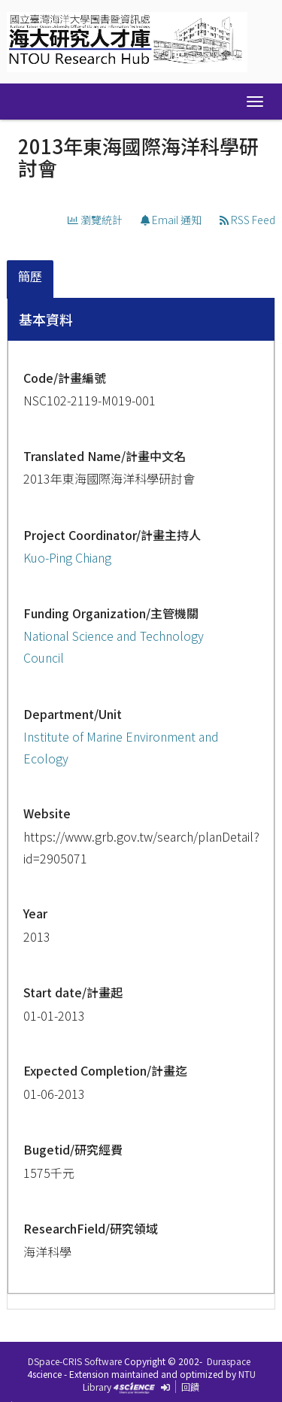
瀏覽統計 (95, 219)
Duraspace (228, 1361)
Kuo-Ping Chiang (67, 557)
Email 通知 (171, 219)
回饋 (190, 1386)
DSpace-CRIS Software (75, 1361)
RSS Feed (247, 219)
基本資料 (46, 319)
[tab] (31, 279)
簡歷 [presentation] (30, 276)
